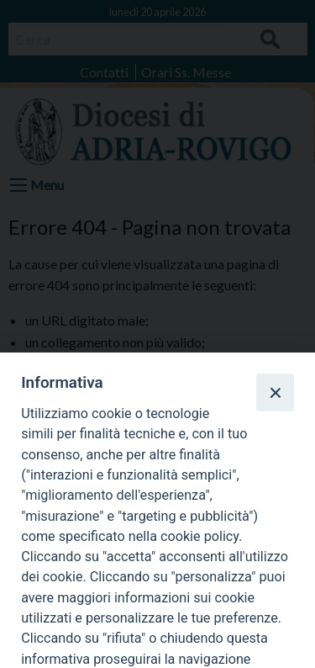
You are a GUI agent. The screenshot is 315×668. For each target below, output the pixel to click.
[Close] (274, 392)
